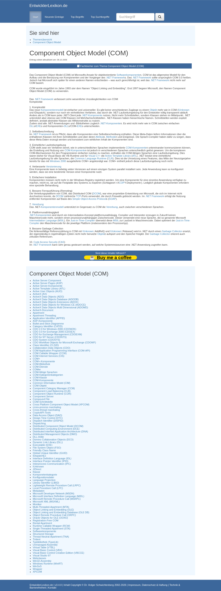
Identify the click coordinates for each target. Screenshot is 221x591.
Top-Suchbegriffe (100, 17)
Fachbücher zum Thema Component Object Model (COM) (112, 66)
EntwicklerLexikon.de (49, 5)
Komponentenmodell (52, 110)
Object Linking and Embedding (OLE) (53, 509)
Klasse (36, 472)
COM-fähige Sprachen (45, 372)
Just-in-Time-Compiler (83, 220)
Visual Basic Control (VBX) (47, 550)
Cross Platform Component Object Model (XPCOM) (61, 404)
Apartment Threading (44, 315)
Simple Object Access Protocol (89, 199)
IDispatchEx (39, 455)
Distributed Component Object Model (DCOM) (58, 426)
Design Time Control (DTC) (48, 418)
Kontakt (52, 587)
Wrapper (37, 569)
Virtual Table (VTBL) (44, 547)
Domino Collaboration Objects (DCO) (53, 439)
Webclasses (39, 558)
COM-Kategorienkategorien (48, 374)
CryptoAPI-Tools (42, 412)
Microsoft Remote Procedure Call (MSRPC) (57, 499)
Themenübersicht (42, 39)
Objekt (153, 110)
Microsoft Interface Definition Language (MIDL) (58, 496)
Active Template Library (118, 155)
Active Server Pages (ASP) (48, 283)
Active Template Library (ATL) (49, 288)
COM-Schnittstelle (43, 401)
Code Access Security (46, 242)
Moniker (37, 504)
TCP (78, 196)
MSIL (61, 220)
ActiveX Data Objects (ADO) (48, 296)
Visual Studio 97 (42, 555)
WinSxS (37, 566)
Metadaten (39, 490)
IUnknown (183, 110)
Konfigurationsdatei (43, 477)
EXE (38, 126)
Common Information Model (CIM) (51, 383)
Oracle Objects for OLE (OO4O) (50, 517)
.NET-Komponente (92, 115)
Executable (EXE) (42, 445)
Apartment (38, 312)
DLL (32, 126)
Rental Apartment (42, 523)
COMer (37, 369)
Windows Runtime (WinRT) (48, 563)
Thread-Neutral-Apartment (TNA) (51, 536)
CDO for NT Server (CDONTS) (50, 337)
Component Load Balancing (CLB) (52, 391)
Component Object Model (47, 42)
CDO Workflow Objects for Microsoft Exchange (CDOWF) (64, 342)
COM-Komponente (136, 147)
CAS (61, 242)
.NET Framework (115, 77)
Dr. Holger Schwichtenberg (99, 585)
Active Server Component (47, 280)
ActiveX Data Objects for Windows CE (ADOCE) (59, 304)
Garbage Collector (172, 231)
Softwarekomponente (128, 74)
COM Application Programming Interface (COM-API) (61, 350)
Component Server (43, 396)
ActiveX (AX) (40, 294)
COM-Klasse (40, 377)
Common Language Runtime (90, 158)
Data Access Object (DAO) (47, 415)
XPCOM (37, 571)
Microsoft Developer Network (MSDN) (53, 493)
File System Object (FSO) (47, 447)
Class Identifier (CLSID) (46, 345)
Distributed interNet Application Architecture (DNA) (60, 431)
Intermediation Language (43, 220)
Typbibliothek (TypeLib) (45, 542)
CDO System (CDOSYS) (46, 339)
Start (35, 17)
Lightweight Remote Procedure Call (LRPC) (57, 485)
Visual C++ (95, 155)
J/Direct (37, 469)
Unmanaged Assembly (45, 544)
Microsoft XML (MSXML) (46, 501)
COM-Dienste (40, 366)
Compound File (41, 399)
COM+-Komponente (44, 361)
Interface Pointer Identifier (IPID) (50, 461)
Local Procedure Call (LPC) (48, 488)
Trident (37, 539)
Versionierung (53, 166)
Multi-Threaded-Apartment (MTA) (51, 507)
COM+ (36, 358)
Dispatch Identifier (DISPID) (48, 420)
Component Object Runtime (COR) (52, 393)
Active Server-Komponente (47, 285)
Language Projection (44, 480)
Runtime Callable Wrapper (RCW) (51, 525)
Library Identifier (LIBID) (46, 482)
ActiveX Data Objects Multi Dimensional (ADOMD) (60, 307)
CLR (110, 158)
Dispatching (39, 423)
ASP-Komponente (43, 321)
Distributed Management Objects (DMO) (55, 434)
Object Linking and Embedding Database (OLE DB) (61, 512)
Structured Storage (43, 534)
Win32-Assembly (42, 561)
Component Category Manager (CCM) (54, 388)
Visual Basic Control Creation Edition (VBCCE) (58, 552)
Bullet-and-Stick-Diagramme (48, 323)
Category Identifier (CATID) (48, 326)
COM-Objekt (40, 385)
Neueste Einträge (54, 17)
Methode (111, 137)
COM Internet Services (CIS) (48, 356)
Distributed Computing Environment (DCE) (56, 428)
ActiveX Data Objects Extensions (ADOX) (55, 302)
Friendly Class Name (44, 450)
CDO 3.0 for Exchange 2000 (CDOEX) (54, 331)
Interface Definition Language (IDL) (52, 458)
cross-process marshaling (47, 407)
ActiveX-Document (43, 310)
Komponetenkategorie (45, 474)
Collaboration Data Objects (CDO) (51, 348)
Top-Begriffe (77, 17)
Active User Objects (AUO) (47, 291)
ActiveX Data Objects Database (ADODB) (56, 299)
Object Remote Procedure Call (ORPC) (54, 515)
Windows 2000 (58, 161)
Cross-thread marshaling (46, 410)
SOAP (112, 199)
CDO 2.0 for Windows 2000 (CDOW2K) (54, 329)
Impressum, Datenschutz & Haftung (147, 585)
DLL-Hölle (38, 436)
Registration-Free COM (46, 520)
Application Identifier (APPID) (49, 318)
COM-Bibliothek (41, 364)
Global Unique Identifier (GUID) (50, 453)
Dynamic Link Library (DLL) (48, 442)
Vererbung (38, 204)
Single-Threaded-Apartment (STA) (52, 528)
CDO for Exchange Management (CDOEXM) (57, 334)
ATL (134, 155)
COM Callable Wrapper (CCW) (50, 353)
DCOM (96, 193)
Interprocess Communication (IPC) (52, 463)
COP (122, 182)
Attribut (99, 137)
